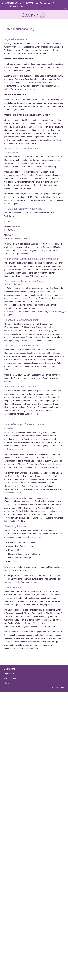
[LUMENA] (34, 15)
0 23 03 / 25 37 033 (48, 3)
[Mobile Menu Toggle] (3, 15)
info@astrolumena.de (16, 6)
